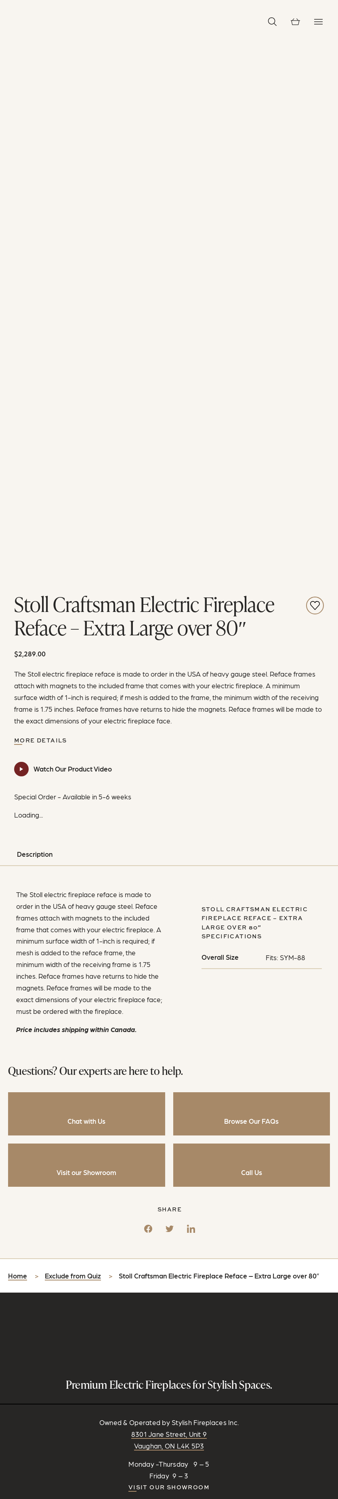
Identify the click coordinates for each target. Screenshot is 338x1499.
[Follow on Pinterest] (174, 1233)
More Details (40, 429)
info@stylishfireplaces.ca (175, 1213)
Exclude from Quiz (73, 965)
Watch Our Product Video (73, 458)
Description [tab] (34, 543)
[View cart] (295, 22)
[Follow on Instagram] (161, 1233)
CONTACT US (169, 1245)
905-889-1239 (175, 1201)
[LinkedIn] (191, 916)
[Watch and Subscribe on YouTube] (188, 1233)
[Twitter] (170, 916)
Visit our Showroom (169, 1176)
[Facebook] (148, 916)
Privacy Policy (128, 1442)
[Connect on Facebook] (147, 1233)
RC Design (207, 1433)
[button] (272, 22)
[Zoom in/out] (3, 1496)
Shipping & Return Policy (188, 1442)
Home (17, 965)
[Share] (11, 1496)
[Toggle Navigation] (318, 21)
